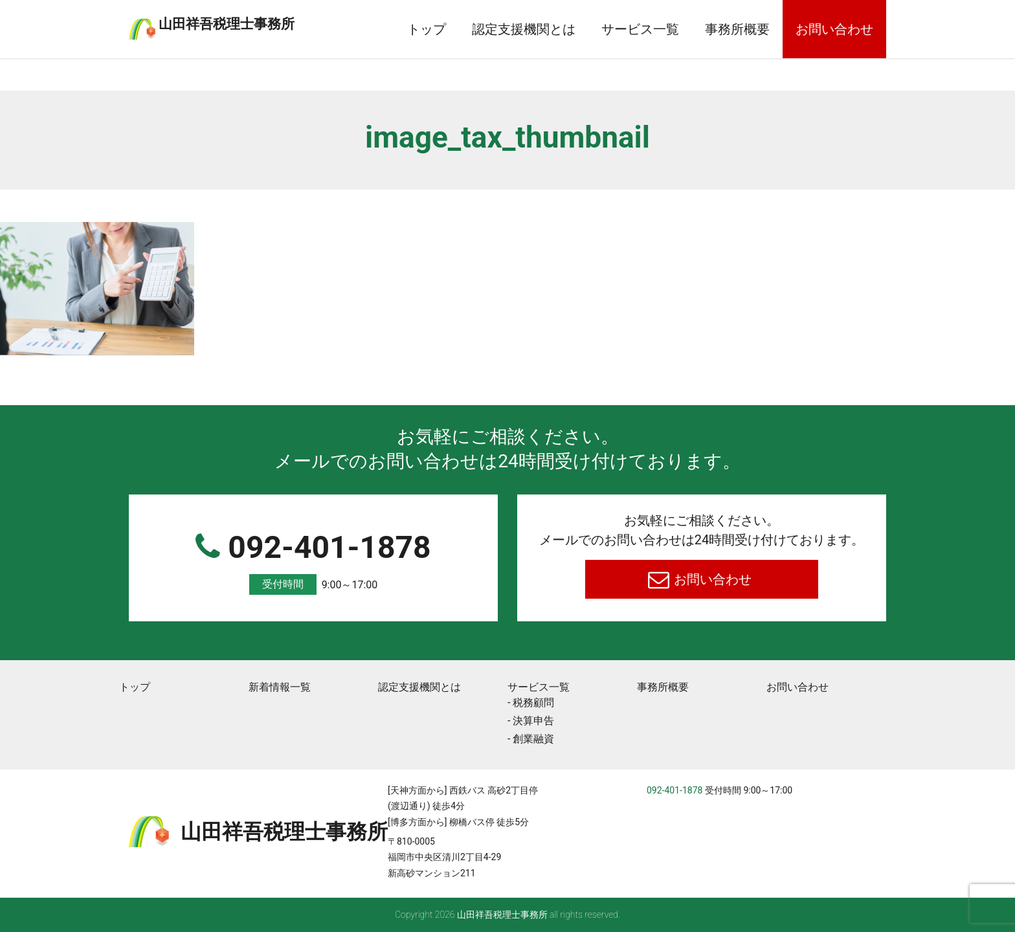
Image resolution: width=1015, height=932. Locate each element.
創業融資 (533, 739)
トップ (426, 29)
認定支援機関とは (523, 29)
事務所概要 (737, 29)
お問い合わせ (834, 29)
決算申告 (533, 721)
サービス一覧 (640, 29)
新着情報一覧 (280, 687)
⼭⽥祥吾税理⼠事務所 (277, 21)
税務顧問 (533, 702)
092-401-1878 (313, 562)
